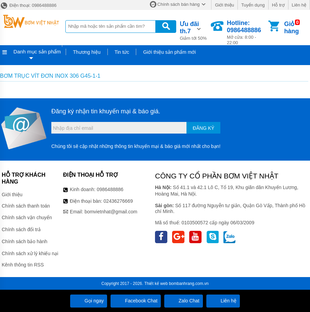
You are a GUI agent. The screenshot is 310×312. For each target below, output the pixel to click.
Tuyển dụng (253, 5)
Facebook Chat (135, 300)
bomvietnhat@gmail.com (111, 211)
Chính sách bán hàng (178, 4)
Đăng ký (203, 128)
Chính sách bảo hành (24, 241)
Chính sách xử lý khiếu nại (30, 253)
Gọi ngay (89, 300)
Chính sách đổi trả (21, 229)
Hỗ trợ (278, 5)
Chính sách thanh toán (26, 206)
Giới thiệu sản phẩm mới (169, 52)
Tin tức (122, 52)
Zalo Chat (183, 300)
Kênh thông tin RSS (23, 264)
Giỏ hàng (291, 28)
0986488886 (110, 189)
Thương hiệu (86, 52)
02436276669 (118, 201)
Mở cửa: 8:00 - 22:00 (247, 32)
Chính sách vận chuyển (27, 217)
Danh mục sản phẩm (37, 51)
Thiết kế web (156, 283)
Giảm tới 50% (195, 30)
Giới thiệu (224, 5)
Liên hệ (299, 5)
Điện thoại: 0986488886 (28, 5)
